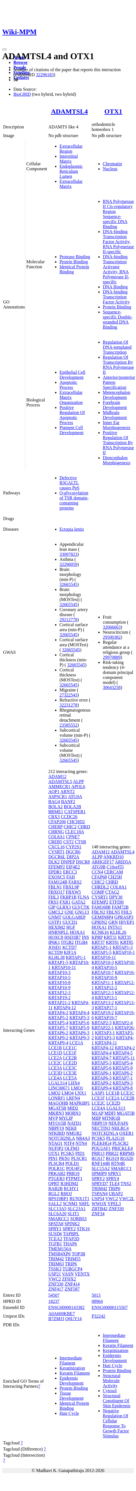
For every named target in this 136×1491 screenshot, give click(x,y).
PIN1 (53, 1158)
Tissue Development (71, 1396)
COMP (98, 892)
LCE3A (55, 1068)
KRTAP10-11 (64, 967)
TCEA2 (55, 1238)
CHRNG (56, 831)
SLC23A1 (77, 1208)
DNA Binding (115, 286)
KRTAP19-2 (59, 997)
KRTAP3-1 (105, 1032)
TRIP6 (71, 1264)
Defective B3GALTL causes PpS (69, 482)
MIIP (96, 1118)
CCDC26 (69, 816)
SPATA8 (55, 1223)
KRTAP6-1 (102, 1073)
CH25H (115, 877)
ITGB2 (67, 942)
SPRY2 (69, 1228)
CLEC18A (74, 831)
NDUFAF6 (118, 1123)
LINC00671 (59, 1088)
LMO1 (77, 1088)
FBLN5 (113, 912)
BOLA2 (55, 806)
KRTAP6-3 (79, 1032)
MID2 (72, 1108)
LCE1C (70, 1047)
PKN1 (64, 1158)
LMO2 (54, 1093)
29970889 (112, 657)
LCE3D (55, 1073)
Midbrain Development (115, 415)
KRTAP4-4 (79, 1012)
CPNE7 (73, 836)
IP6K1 (54, 942)
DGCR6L (57, 857)
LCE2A (55, 1058)
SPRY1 (54, 1228)
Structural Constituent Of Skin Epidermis (116, 1400)
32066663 (112, 627)
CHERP (55, 826)
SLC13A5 (57, 1208)
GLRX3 (63, 907)
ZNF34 (98, 1213)
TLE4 (114, 1183)
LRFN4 (73, 1098)
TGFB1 (55, 1243)
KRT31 (110, 937)
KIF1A (70, 952)
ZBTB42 (100, 1208)
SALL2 (55, 1203)
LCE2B (70, 1058)
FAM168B (101, 907)
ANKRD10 (113, 857)
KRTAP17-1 (106, 1007)
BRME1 (55, 811)
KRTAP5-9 (79, 1027)
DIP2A (73, 857)
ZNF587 (72, 1289)
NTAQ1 (55, 1143)
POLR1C (56, 1168)
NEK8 (71, 1128)
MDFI (110, 1113)
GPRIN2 (99, 922)
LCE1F (70, 1052)
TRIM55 (73, 1259)
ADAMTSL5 (60, 781)
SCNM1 (70, 1203)
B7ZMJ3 (56, 1318)
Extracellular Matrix (71, 184)
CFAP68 (99, 877)
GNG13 (82, 912)
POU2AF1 (101, 1148)
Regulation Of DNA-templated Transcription (117, 347)
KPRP (97, 937)
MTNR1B (111, 1118)
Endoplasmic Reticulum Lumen (71, 171)
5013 (96, 1295)
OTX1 (113, 111)
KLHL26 (118, 932)
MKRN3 (56, 1113)
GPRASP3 (123, 917)
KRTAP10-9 (59, 987)
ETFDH (116, 902)
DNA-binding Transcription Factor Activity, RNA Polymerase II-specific (118, 241)
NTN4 (81, 1143)
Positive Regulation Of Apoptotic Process (72, 415)
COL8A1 (56, 836)
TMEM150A (59, 1248)
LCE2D (70, 1063)
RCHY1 (71, 1188)
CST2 (68, 841)
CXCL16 (56, 846)
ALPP (78, 781)
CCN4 (97, 872)
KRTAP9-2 (58, 1037)
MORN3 (73, 1113)
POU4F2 (74, 1168)
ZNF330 (55, 1284)
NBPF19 (56, 1128)
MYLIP (66, 1118)
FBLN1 (55, 887)
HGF (70, 927)
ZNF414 (72, 1284)
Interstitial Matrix (68, 159)
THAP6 (70, 1243)
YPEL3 (114, 1203)
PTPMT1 (74, 1178)
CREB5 (55, 841)
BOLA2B (72, 806)
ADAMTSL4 (69, 111)
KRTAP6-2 (58, 1032)
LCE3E (70, 1073)
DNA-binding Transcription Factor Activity (116, 296)
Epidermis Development (71, 1380)
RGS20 (126, 1158)
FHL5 (126, 912)
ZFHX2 (69, 1279)
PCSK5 (67, 1153)
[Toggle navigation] (4, 49)
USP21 (54, 1274)
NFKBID (56, 1133)
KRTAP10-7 (103, 972)
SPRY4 (112, 1178)
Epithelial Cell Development (72, 375)
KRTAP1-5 (58, 962)
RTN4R (118, 1163)
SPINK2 (72, 1223)
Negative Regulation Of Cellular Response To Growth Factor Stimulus (116, 1423)
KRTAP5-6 (79, 1022)
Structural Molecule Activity (111, 1380)
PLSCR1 (79, 1158)
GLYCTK (81, 907)
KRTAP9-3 (79, 1037)
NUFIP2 (55, 1148)
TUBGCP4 (72, 1269)
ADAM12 (57, 776)
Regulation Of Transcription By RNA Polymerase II (118, 365)
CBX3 (54, 816)
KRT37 (98, 942)
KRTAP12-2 (106, 987)
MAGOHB (58, 1103)
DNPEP (68, 862)
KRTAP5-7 (58, 1027)
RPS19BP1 (58, 1198)
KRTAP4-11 (106, 1042)
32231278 (68, 705)
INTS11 (115, 927)
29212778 (68, 619)
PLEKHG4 (101, 1143)
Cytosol (110, 1390)
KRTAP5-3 (79, 1017)
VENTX (82, 1274)
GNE (69, 912)
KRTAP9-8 (123, 1088)
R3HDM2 (69, 1183)
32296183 (45, 74)
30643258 (112, 687)
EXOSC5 (56, 877)
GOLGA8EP (74, 917)
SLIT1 (73, 1213)
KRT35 (124, 937)
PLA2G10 (115, 1138)
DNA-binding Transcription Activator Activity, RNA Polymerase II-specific (116, 269)
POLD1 (72, 1163)
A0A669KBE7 (61, 1313)
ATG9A (75, 796)
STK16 (83, 1228)
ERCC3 (70, 872)
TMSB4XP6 (59, 1253)
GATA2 (78, 902)
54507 (53, 1295)
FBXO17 (56, 892)
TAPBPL (71, 1233)
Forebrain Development (115, 405)
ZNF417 (55, 1289)
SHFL (84, 1203)
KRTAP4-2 (58, 1012)
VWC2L (126, 1198)
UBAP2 (116, 1193)
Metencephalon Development (116, 395)
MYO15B (57, 1123)
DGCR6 (73, 851)
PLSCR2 (120, 1143)
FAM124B (57, 882)
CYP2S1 (74, 846)
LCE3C (70, 1068)
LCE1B (55, 1047)
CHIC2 (70, 826)
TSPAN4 (100, 1193)
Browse (20, 62)
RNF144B (101, 1163)
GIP (51, 907)
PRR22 (112, 1153)
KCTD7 (69, 947)
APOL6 (78, 786)
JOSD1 (54, 947)
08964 (97, 1301)
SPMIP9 (99, 1173)
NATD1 (74, 1123)
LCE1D (55, 1052)
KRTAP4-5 (123, 1052)
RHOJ (66, 1193)
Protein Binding (73, 261)
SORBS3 (78, 1218)
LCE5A (70, 1078)
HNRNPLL (58, 932)
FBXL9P (71, 887)
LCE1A (76, 1042)
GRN (113, 922)
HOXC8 (55, 937)
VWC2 (54, 1279)
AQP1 (53, 791)
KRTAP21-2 (59, 1002)
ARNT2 (67, 791)
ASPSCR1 (57, 796)
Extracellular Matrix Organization (71, 397)
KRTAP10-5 (59, 977)
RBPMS (127, 1153)
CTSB (80, 841)
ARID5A (123, 862)
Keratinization (72, 1368)
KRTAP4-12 (65, 1007)
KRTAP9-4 (58, 1042)
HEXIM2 (56, 927)
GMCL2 (55, 912)
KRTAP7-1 (123, 1078)
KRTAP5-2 (58, 1017)
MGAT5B (57, 1108)
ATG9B (99, 867)
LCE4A (55, 1078)
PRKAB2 (56, 1173)
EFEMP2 (56, 867)
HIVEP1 (126, 922)
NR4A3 (83, 1138)
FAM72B (120, 907)
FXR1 (64, 902)
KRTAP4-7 (102, 1058)
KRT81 (112, 942)
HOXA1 (77, 932)
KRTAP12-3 (59, 992)
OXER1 (126, 1133)
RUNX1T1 (79, 1198)
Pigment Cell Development (71, 430)
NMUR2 (74, 1133)
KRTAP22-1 (103, 1027)
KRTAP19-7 (106, 1017)
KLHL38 (56, 957)
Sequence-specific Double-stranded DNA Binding (117, 319)
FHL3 (53, 897)
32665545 (68, 584)
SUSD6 (55, 1233)
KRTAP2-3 (102, 1022)
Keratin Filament (74, 1373)
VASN (68, 1274)
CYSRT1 (56, 851)
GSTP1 (54, 922)
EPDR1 (55, 872)
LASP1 (98, 1093)
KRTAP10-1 (124, 952)
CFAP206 (57, 821)
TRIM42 (56, 1259)
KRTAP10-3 (59, 972)
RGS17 (98, 1158)
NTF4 (69, 1143)
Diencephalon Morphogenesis (116, 460)
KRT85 (126, 942)
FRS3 (53, 902)
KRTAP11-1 (103, 982)
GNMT (54, 917)
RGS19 (112, 1158)
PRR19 (72, 1173)
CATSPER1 (74, 811)
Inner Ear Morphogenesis (116, 425)
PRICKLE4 (122, 1148)
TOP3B (78, 1253)
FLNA (83, 897)
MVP (53, 1118)
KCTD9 (55, 952)
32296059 (68, 564)
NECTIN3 (101, 1128)
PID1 (80, 1153)
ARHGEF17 (103, 862)
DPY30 (116, 897)
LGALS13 (115, 1108)
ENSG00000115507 (110, 1307)
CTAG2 (112, 892)
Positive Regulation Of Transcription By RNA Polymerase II (118, 442)
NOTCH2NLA (61, 1138)
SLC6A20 (57, 1213)
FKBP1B (68, 897)
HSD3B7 (72, 937)
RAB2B (55, 1188)
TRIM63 (56, 1264)
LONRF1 (56, 1098)
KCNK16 (100, 932)
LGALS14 (57, 1083)
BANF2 (68, 801)
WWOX (99, 1203)
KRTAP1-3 (123, 947)
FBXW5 (73, 892)
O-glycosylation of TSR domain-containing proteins (74, 500)
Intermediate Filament (70, 1360)
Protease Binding (74, 256)
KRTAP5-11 (124, 1058)
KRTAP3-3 (105, 1037)
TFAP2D (71, 1238)
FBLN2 (98, 912)
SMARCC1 (58, 1218)
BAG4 (54, 801)
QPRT (53, 1183)
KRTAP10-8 (59, 982)
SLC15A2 (101, 1168)
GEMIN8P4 (102, 917)
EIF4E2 (73, 867)
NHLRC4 (120, 1128)
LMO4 (67, 1093)
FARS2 (75, 882)
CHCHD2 (76, 821)
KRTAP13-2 (103, 1002)
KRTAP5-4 (58, 1022)
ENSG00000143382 (66, 1307)
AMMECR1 (59, 786)
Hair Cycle (69, 1413)
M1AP (97, 1113)
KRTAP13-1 (106, 997)
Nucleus (110, 168)
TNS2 (125, 1183)
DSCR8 (83, 862)
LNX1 (80, 1093)
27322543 (68, 695)
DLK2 (54, 862)
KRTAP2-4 (123, 1022)
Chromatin (112, 163)
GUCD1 (70, 922)
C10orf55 (115, 867)
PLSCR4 (56, 1163)
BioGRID (22, 94)
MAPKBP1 (79, 1103)
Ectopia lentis (71, 529)
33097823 (68, 554)
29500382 (112, 637)
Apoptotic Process (68, 385)
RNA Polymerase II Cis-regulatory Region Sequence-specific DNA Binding (118, 214)
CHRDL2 (100, 887)
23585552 (68, 725)
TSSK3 (54, 1269)
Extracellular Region (71, 149)
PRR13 (98, 1153)
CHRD (84, 826)
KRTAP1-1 (76, 957)
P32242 (98, 1316)
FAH (70, 877)
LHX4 (74, 1083)
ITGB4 (81, 942)
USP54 (98, 1198)
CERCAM (113, 872)
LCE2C (55, 1063)
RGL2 (53, 1193)
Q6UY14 (73, 1318)
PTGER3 (56, 1178)
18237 (53, 1301)
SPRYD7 (100, 1183)
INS (85, 937)
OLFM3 (72, 1148)
